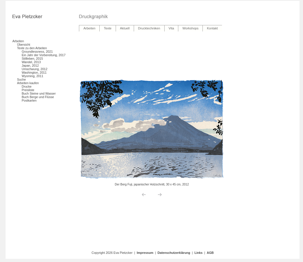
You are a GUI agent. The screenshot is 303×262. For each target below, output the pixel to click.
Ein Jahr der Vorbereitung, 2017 (43, 55)
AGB (210, 252)
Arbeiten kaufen (28, 83)
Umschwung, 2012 (34, 69)
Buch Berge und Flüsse (38, 97)
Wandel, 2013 (31, 62)
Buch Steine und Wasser (39, 93)
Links (198, 252)
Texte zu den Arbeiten (32, 48)
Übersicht (23, 44)
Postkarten (29, 100)
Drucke (26, 86)
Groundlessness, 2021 (37, 51)
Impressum (145, 252)
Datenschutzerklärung (174, 252)
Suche (21, 79)
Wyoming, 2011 (32, 76)
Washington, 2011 (34, 72)
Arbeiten (18, 41)
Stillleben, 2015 (32, 58)
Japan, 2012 (30, 65)
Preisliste (28, 90)
